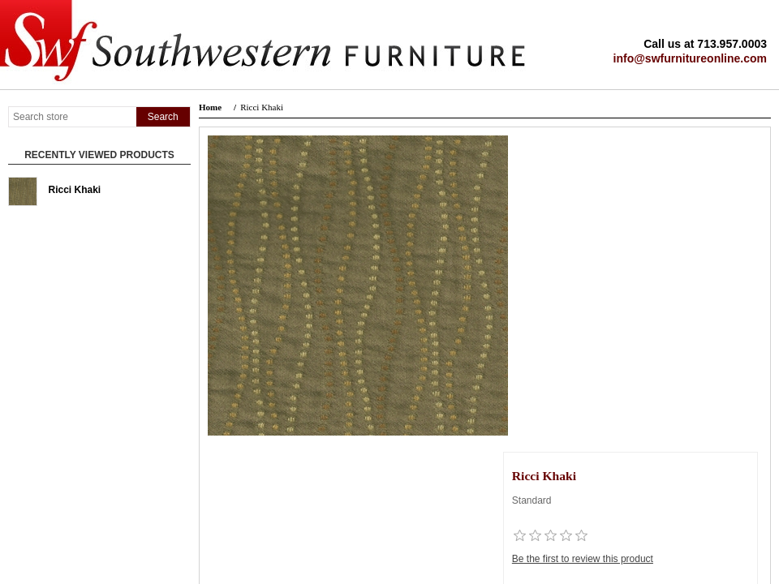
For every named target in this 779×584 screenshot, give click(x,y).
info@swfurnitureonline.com (690, 58)
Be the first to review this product (582, 559)
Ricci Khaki (75, 189)
